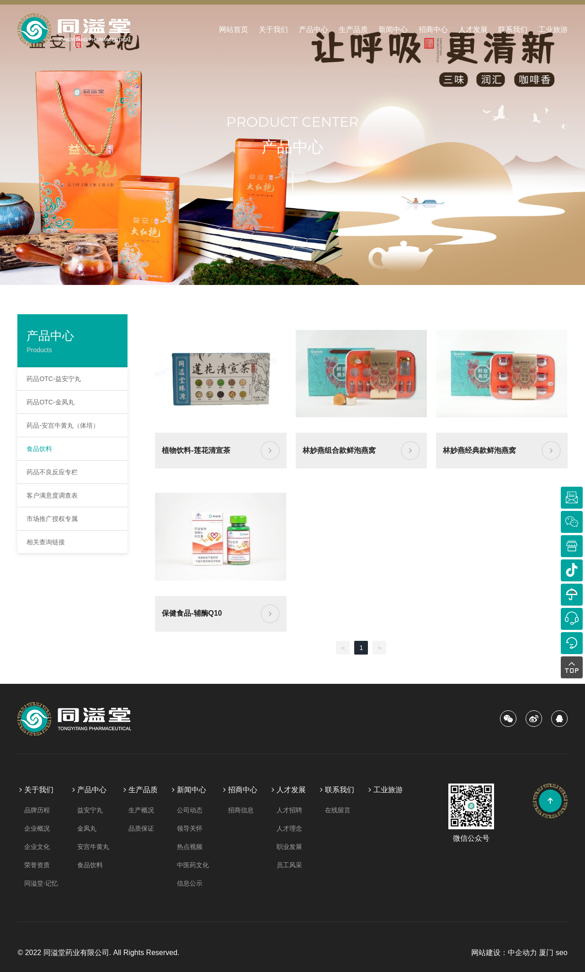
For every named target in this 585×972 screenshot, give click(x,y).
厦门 (546, 952)
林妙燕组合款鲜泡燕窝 (339, 450)
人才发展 (473, 29)
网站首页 (233, 29)
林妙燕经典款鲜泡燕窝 (479, 450)
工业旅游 (553, 29)
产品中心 (313, 29)
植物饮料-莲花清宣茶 (196, 450)
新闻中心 (393, 29)
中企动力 (522, 952)
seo (562, 952)
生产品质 (353, 29)
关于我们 (273, 29)
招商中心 (433, 29)
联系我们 (512, 29)
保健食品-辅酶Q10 (192, 613)
